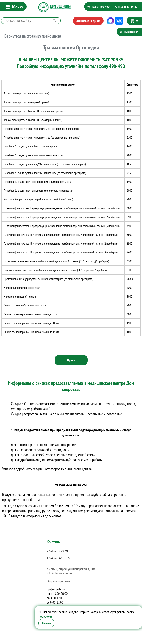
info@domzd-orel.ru (59, 573)
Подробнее (45, 616)
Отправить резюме (58, 581)
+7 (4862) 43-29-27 (126, 7)
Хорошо (46, 623)
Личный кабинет (129, 32)
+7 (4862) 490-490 (98, 7)
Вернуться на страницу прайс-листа (32, 36)
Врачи (71, 360)
